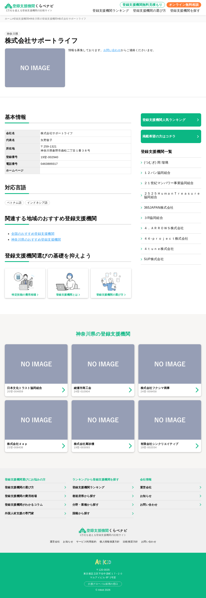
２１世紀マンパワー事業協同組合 (169, 183)
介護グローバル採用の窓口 (103, 584)
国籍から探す (81, 513)
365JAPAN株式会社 (159, 207)
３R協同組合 (153, 218)
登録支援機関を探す (185, 10)
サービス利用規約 (86, 541)
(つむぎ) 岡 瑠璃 (156, 162)
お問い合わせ (112, 50)
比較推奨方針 (130, 541)
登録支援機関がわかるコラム (24, 504)
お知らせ (146, 496)
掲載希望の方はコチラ (159, 136)
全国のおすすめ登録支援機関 (32, 233)
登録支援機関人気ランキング (163, 120)
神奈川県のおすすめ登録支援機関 (36, 239)
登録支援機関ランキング (111, 10)
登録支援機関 (21, 18)
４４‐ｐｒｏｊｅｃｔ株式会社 (166, 238)
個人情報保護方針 (110, 541)
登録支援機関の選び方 (149, 10)
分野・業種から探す (85, 504)
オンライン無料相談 (184, 4)
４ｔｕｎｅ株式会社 (159, 249)
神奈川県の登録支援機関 (43, 18)
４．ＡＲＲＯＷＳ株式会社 (164, 228)
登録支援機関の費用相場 (21, 496)
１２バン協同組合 (157, 172)
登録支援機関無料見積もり (142, 4)
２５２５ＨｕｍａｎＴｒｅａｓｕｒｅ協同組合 (172, 195)
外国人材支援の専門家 (19, 513)
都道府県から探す (84, 496)
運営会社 (146, 487)
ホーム (8, 18)
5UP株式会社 (154, 259)
